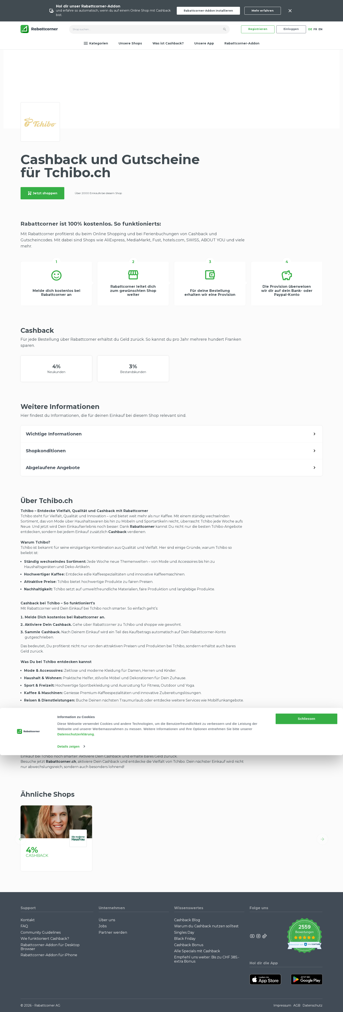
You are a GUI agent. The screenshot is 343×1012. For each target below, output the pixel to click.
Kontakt (28, 920)
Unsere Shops (130, 43)
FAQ (24, 926)
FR (315, 29)
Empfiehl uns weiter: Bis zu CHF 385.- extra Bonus (206, 959)
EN (320, 29)
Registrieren (257, 29)
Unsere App (204, 43)
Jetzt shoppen (42, 193)
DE (310, 29)
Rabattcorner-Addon (241, 43)
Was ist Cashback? (168, 43)
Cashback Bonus (188, 945)
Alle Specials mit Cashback (197, 951)
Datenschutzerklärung (75, 991)
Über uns (107, 920)
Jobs (103, 926)
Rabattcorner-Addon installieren (208, 10)
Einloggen (291, 29)
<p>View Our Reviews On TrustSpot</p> (304, 936)
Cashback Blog (187, 920)
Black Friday (185, 939)
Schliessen (306, 976)
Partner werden (113, 932)
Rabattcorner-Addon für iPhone (49, 955)
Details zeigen (68, 1003)
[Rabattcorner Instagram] (258, 936)
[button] (20, 839)
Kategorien (96, 43)
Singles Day (184, 932)
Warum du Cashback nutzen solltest (206, 926)
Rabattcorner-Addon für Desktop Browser (50, 947)
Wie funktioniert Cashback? (45, 939)
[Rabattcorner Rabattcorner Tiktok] (264, 936)
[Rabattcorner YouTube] (252, 936)
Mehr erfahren (263, 10)
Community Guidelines (41, 932)
